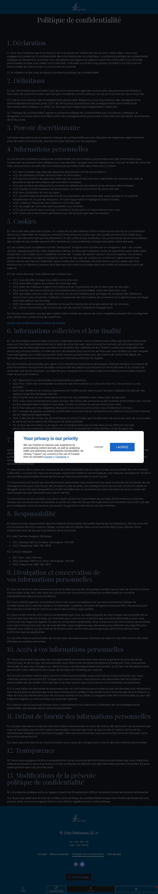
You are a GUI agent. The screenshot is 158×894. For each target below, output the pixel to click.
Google (48, 457)
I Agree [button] (122, 447)
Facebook (61, 457)
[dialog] (79, 447)
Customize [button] (98, 447)
